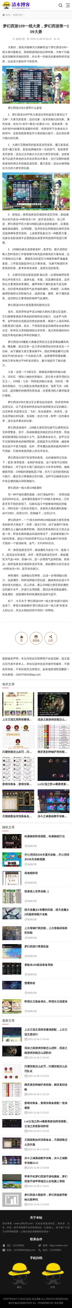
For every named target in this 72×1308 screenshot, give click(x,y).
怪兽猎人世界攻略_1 (36, 891)
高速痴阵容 (31, 873)
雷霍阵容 (29, 983)
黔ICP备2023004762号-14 (22, 1303)
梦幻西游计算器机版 (36, 946)
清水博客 (16, 5)
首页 (8, 15)
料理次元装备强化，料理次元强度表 (45, 1001)
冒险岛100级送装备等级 (38, 964)
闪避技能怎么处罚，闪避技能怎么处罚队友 (27, 751)
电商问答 (17, 15)
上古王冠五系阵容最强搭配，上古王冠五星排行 (30, 719)
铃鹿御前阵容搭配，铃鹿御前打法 (44, 836)
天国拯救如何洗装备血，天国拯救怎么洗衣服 (29, 816)
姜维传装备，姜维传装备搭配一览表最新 (26, 784)
